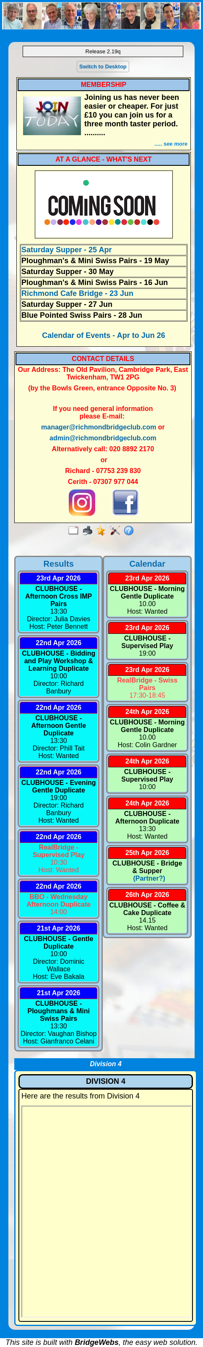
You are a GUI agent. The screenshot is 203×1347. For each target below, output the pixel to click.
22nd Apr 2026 (58, 642)
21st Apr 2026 (58, 928)
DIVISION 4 (105, 1081)
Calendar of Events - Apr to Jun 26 (103, 335)
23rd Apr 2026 (58, 578)
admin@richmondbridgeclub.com (102, 438)
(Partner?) (147, 878)
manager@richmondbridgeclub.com (98, 427)
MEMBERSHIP (103, 84)
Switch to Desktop (103, 66)
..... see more (170, 144)
